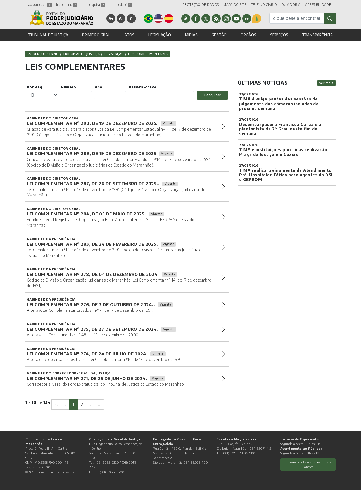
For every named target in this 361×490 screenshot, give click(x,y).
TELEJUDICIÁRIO (264, 5)
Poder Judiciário (43, 54)
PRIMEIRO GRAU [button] (96, 34)
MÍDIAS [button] (191, 34)
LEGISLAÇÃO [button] (159, 34)
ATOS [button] (129, 34)
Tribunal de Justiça (81, 54)
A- (121, 18)
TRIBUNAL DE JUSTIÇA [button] (48, 34)
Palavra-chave (142, 87)
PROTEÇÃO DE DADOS (200, 5)
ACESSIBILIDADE (318, 5)
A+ (111, 18)
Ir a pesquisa (93, 5)
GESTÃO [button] (219, 34)
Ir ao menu (66, 5)
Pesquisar (212, 95)
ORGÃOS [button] (248, 34)
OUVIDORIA (291, 5)
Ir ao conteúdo (38, 5)
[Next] (91, 404)
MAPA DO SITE (234, 5)
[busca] (296, 18)
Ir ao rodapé (121, 5)
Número (68, 87)
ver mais (326, 83)
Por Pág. (35, 87)
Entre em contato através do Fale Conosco (308, 464)
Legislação (114, 54)
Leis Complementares (148, 54)
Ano (98, 87)
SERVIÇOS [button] (279, 34)
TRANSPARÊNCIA (317, 34)
